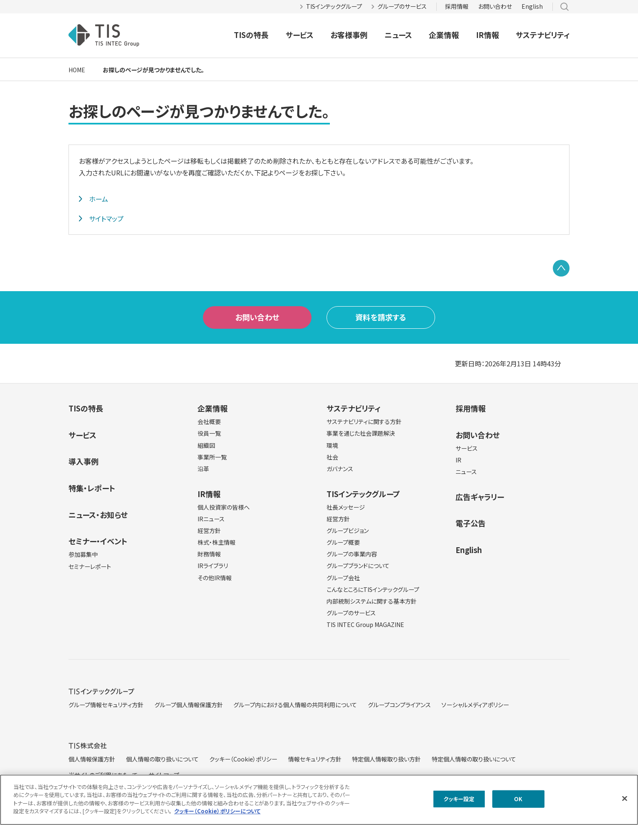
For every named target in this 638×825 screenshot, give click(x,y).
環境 (332, 445)
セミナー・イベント (97, 541)
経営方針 (209, 530)
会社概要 (209, 421)
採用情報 (456, 6)
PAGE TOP (561, 268)
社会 (332, 457)
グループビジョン (348, 530)
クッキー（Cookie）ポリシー (243, 759)
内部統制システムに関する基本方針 (372, 601)
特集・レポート (91, 487)
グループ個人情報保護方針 (188, 705)
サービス (300, 34)
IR (458, 460)
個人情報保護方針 (91, 759)
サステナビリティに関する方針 (364, 421)
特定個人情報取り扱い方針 (386, 759)
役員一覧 (209, 433)
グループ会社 (343, 578)
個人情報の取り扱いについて (162, 759)
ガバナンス (340, 469)
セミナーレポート (89, 566)
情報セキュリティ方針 (315, 759)
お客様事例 (348, 34)
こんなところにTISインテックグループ (373, 589)
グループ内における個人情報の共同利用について (295, 705)
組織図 (206, 445)
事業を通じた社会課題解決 (361, 433)
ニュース (398, 34)
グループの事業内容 (352, 554)
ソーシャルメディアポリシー (475, 705)
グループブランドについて (358, 565)
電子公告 (471, 523)
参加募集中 (83, 554)
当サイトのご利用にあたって (103, 775)
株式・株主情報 (216, 542)
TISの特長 (251, 34)
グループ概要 (343, 542)
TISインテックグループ (334, 6)
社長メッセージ (346, 507)
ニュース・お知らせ (98, 514)
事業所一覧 (212, 457)
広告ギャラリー (480, 496)
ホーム (98, 199)
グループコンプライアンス (399, 705)
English (532, 6)
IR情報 (487, 34)
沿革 (203, 469)
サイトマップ (106, 218)
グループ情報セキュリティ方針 (106, 705)
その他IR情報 (214, 578)
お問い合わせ (495, 6)
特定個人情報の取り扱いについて (474, 759)
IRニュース (211, 519)
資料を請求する (380, 317)
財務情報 (209, 554)
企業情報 (444, 34)
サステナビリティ (543, 34)
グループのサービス (402, 6)
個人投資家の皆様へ (223, 507)
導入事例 (83, 461)
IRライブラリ (212, 565)
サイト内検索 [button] (564, 6)
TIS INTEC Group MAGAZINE (365, 624)
